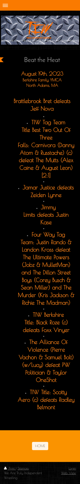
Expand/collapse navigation (40, 5)
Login (72, 468)
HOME (40, 446)
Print (10, 468)
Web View (68, 473)
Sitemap (23, 468)
